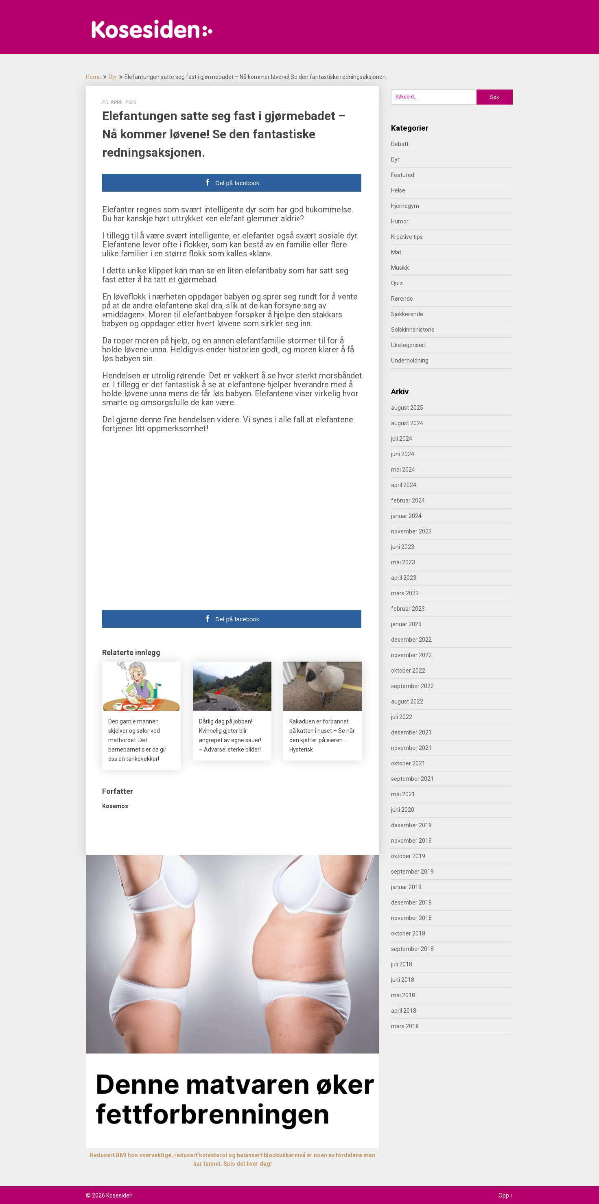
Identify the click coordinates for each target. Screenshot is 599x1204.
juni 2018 (402, 980)
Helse (398, 190)
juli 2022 (401, 717)
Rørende (402, 298)
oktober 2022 (408, 670)
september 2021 (412, 779)
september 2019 (412, 871)
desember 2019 (411, 825)
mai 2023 (403, 562)
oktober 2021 (408, 763)
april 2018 (403, 1010)
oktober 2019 (408, 856)
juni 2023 (402, 547)
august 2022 (407, 701)
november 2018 (411, 918)
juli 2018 (401, 964)
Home (93, 77)
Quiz (397, 283)
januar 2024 (406, 516)
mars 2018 (405, 1026)
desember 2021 (411, 732)
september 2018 (412, 949)
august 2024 (407, 423)
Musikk (400, 267)
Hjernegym (405, 206)
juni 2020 (402, 809)
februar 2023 (408, 608)
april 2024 (403, 485)
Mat (396, 252)
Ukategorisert (408, 345)
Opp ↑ (505, 1195)
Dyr (113, 77)
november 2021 (411, 748)
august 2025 (407, 407)
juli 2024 (401, 438)
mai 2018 (403, 995)
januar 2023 (406, 624)
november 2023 (411, 531)
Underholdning (409, 360)
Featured (402, 175)
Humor (400, 221)
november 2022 (411, 655)
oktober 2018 (408, 933)
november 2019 (411, 840)
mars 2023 (405, 593)
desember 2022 (411, 639)
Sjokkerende (407, 314)
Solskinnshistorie (413, 329)
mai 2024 (403, 469)
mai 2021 (403, 794)
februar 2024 (408, 500)
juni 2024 (402, 454)
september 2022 (412, 686)
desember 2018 (411, 902)
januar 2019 (406, 887)
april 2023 (403, 578)
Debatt (400, 144)
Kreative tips (407, 237)
